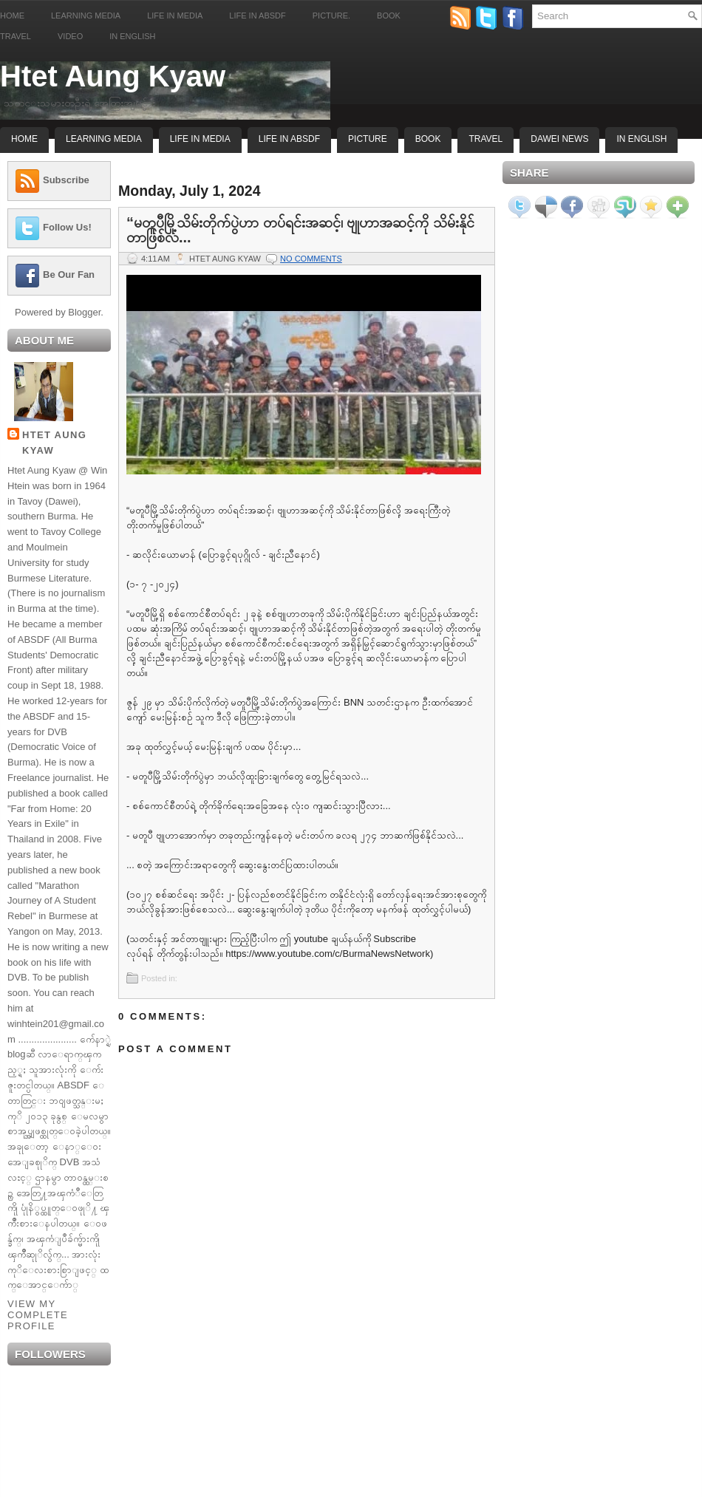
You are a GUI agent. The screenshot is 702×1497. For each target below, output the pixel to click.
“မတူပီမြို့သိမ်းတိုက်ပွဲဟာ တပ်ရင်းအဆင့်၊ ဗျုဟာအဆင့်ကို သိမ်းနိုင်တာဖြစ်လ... (300, 230)
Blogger (84, 312)
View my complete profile (37, 1314)
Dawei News (559, 139)
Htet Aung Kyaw (112, 76)
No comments (311, 258)
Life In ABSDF (289, 139)
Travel (15, 36)
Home (12, 15)
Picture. (331, 15)
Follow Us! (67, 227)
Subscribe (66, 179)
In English (132, 36)
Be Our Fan (69, 274)
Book (389, 15)
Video (70, 36)
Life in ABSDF (257, 15)
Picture (367, 139)
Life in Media (174, 15)
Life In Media (200, 139)
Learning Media (85, 15)
